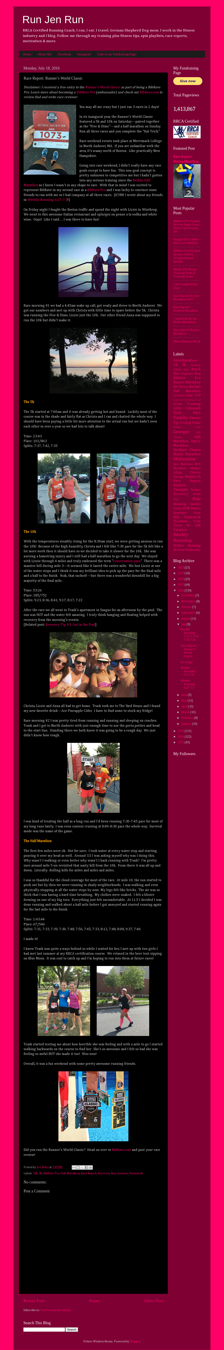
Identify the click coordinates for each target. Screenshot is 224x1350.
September (188, 612)
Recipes (196, 489)
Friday (196, 422)
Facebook (64, 54)
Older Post (153, 1301)
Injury (196, 441)
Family (180, 417)
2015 (181, 731)
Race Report (88, 1173)
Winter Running (187, 545)
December (188, 595)
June (184, 695)
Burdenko (178, 395)
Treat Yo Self (187, 525)
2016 (181, 590)
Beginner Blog (191, 373)
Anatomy (196, 365)
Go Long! (186, 662)
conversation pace (126, 561)
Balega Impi (181, 369)
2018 (181, 579)
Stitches (196, 508)
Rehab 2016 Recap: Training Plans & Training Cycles (185, 273)
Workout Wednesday (186, 549)
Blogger (135, 1341)
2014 (181, 736)
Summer (122, 1173)
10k (35, 1173)
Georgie (181, 431)
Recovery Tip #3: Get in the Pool (70, 625)
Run (113, 1173)
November (188, 601)
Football (185, 422)
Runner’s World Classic (102, 87)
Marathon (180, 445)
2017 (181, 584)
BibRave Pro (85, 92)
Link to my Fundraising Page (117, 54)
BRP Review (181, 386)
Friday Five (187, 427)
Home (27, 54)
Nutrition (187, 464)
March (185, 712)
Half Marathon (70, 1173)
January (186, 723)
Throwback (180, 521)
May (184, 700)
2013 (181, 742)
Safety (177, 508)
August (186, 618)
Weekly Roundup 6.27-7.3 (47, 200)
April (184, 706)
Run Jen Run (53, 19)
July (184, 624)
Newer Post (34, 1301)
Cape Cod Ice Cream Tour (187, 400)
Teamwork (136, 1173)
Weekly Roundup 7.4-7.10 (188, 671)
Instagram (84, 54)
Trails (197, 521)
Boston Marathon (187, 382)
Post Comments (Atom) (55, 1310)
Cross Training (187, 404)
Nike (175, 464)
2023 (181, 567)
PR (199, 476)
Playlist (190, 477)
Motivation (184, 459)
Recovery (104, 1173)
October (186, 607)
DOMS (177, 408)
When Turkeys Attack (186, 341)
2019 (181, 573)
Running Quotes (187, 504)
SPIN (186, 508)
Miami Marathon (187, 454)
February (187, 717)
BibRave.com (149, 92)
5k (40, 1173)
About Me (44, 54)
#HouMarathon (185, 360)
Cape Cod (193, 395)
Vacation (180, 530)
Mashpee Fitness (187, 450)
